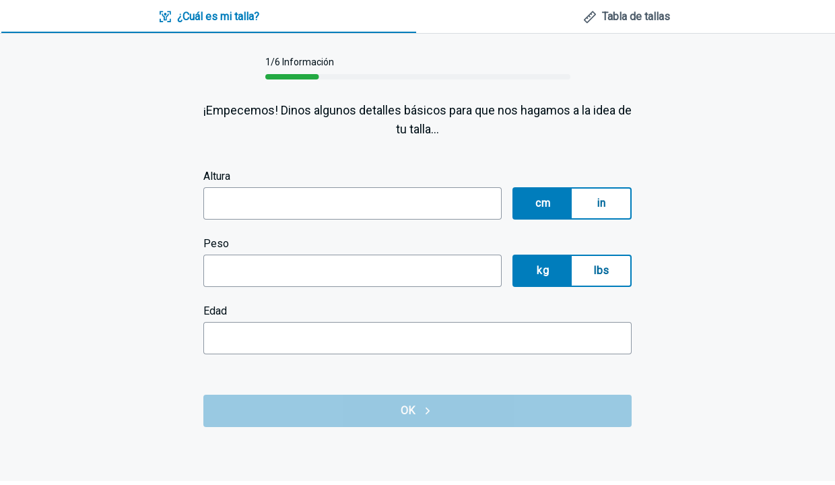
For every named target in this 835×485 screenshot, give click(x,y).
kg (543, 270)
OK (417, 411)
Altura (216, 176)
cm (542, 203)
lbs (601, 270)
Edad (215, 310)
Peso (216, 243)
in (601, 203)
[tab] (208, 17)
